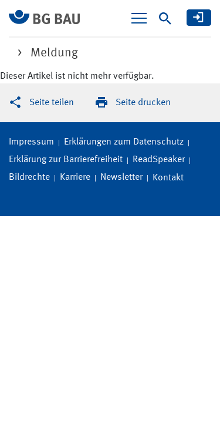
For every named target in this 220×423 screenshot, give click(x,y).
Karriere (75, 177)
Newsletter (121, 177)
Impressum (31, 142)
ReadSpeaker (159, 159)
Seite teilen (51, 103)
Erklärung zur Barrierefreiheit (66, 159)
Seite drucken (143, 103)
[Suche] (165, 18)
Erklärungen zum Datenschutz (124, 142)
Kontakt (168, 178)
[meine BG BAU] (199, 17)
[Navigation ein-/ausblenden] (139, 18)
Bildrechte (29, 177)
